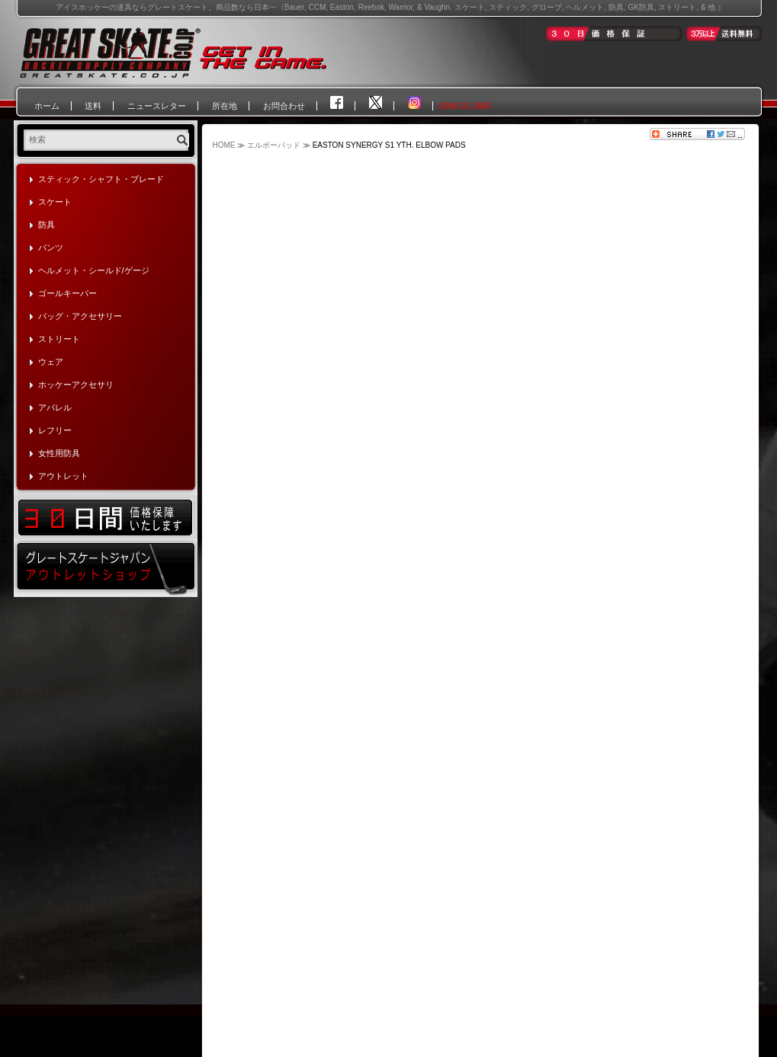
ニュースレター (156, 105)
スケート (55, 201)
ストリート (59, 338)
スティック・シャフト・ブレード (101, 179)
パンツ (50, 247)
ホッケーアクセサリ (76, 384)
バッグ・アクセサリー (80, 316)
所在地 (224, 105)
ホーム (46, 105)
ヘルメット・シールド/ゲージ (93, 270)
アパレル (55, 407)
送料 (93, 105)
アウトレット (63, 476)
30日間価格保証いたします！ (105, 516)
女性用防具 (59, 453)
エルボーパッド (273, 145)
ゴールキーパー (67, 293)
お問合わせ (284, 105)
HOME (224, 145)
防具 (46, 224)
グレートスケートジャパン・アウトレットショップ (105, 568)
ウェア (50, 361)
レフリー (55, 430)
